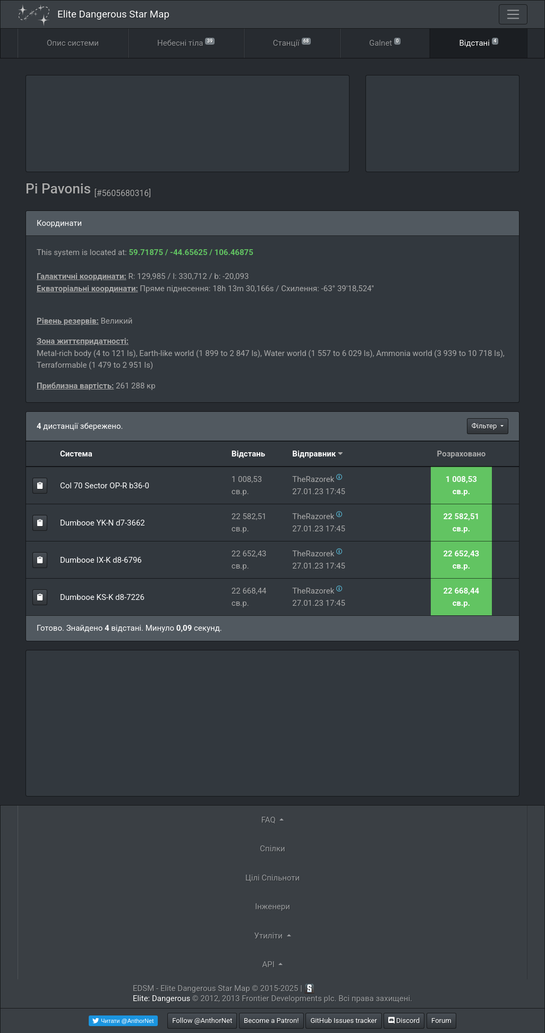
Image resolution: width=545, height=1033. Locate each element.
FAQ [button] (269, 820)
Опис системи (73, 43)
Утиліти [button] (269, 936)
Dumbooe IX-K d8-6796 (101, 560)
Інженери (272, 906)
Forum (441, 1020)
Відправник (314, 454)
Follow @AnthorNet (202, 1020)
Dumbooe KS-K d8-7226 (102, 597)
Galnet (385, 42)
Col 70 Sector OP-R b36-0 (104, 485)
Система (76, 454)
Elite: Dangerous (161, 998)
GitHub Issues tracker (343, 1020)
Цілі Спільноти (272, 878)
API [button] (269, 964)
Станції (292, 42)
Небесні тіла (186, 42)
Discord (404, 1020)
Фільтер (485, 426)
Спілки (272, 848)
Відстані (478, 42)
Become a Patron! (271, 1020)
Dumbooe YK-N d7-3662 (102, 523)
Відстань (248, 454)
